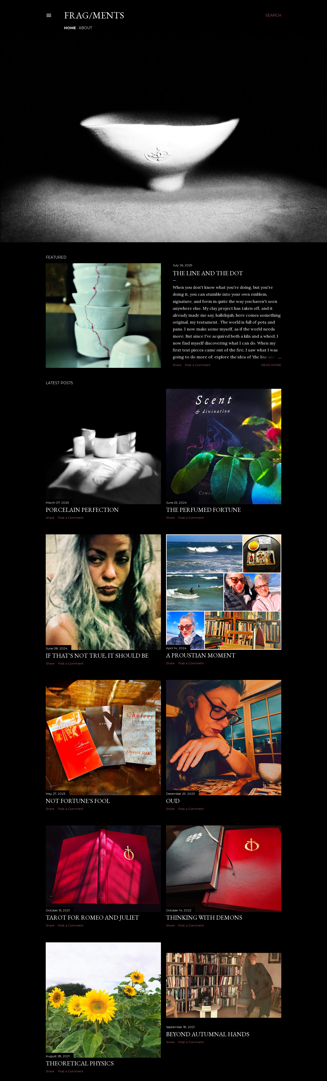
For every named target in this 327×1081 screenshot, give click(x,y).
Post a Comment (198, 365)
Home (70, 28)
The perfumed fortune (203, 510)
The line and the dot (208, 273)
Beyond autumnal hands (207, 1034)
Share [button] (177, 365)
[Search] (273, 15)
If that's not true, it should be (97, 655)
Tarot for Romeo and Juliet (92, 917)
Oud (173, 801)
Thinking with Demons (204, 917)
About (85, 28)
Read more (271, 365)
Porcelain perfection (82, 510)
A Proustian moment (201, 655)
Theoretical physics (80, 1063)
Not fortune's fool (78, 801)
